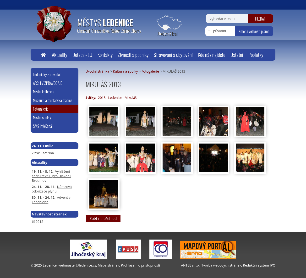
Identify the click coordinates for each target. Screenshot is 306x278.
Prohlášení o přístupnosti (140, 265)
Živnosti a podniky (133, 54)
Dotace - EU (82, 54)
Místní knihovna (43, 92)
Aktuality (59, 54)
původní (219, 31)
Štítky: (91, 97)
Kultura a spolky (125, 71)
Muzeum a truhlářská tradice (52, 100)
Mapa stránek (108, 265)
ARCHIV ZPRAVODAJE (47, 83)
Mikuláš (131, 97)
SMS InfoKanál (43, 126)
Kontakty (105, 54)
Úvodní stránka (43, 55)
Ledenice (115, 97)
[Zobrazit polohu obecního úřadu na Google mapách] (167, 26)
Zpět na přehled (103, 218)
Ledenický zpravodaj (46, 74)
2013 (102, 97)
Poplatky (255, 54)
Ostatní (236, 54)
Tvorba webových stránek (221, 265)
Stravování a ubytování (173, 54)
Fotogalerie (150, 71)
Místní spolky (42, 117)
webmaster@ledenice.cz (77, 265)
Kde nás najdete (211, 54)
